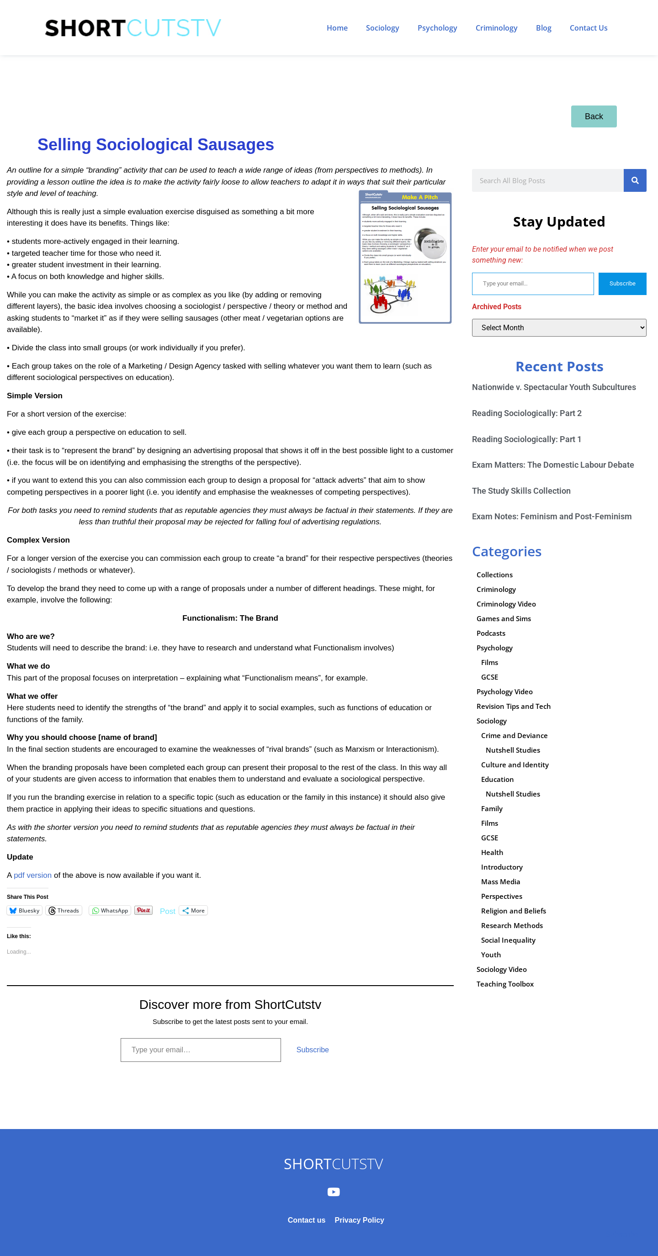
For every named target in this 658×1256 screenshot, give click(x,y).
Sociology (382, 28)
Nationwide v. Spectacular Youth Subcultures (554, 387)
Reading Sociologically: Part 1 (527, 439)
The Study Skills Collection (521, 491)
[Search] (635, 180)
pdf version (33, 875)
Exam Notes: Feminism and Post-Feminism (552, 516)
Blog (544, 28)
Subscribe (313, 1050)
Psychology (437, 28)
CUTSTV (333, 1163)
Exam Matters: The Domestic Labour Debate (553, 465)
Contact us (307, 1220)
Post (167, 910)
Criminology (497, 28)
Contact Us (589, 28)
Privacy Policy (359, 1220)
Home (337, 28)
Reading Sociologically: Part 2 (527, 413)
